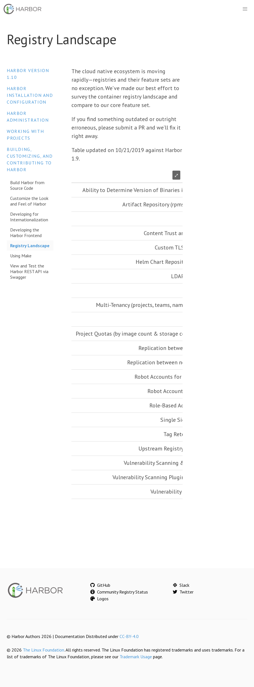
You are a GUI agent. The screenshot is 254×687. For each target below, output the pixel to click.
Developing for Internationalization (29, 216)
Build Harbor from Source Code (27, 185)
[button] (245, 9)
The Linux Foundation (43, 650)
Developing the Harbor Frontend (26, 232)
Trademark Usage (136, 656)
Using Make (21, 255)
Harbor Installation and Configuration (30, 95)
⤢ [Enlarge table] (176, 175)
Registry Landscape (30, 245)
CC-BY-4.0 (129, 636)
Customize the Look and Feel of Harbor (29, 201)
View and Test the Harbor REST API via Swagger (29, 271)
